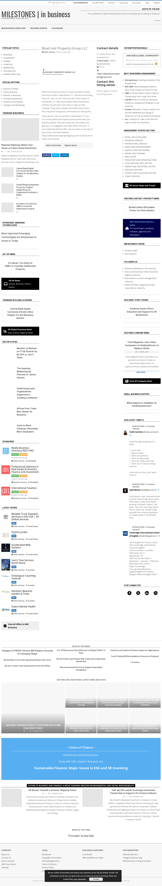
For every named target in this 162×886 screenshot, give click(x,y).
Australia (31, 570)
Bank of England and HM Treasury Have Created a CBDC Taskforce (81, 728)
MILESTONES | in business (35, 13)
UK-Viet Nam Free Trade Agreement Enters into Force (27, 660)
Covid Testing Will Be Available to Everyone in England (135, 656)
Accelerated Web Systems (21, 546)
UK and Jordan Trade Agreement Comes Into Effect (27, 666)
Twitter (55, 155)
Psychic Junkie (19, 532)
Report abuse (71, 145)
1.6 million (135, 662)
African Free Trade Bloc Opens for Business (26, 411)
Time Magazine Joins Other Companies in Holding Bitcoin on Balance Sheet (142, 345)
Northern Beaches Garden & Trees (21, 592)
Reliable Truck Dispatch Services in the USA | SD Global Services (25, 516)
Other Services (49, 52)
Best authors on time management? (141, 278)
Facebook (46, 155)
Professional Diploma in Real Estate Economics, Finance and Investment (25, 469)
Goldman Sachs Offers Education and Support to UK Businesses (142, 311)
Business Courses (20, 482)
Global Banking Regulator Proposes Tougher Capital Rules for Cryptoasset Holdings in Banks (27, 190)
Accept (96, 879)
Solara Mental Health (23, 606)
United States (103, 60)
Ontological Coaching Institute (23, 577)
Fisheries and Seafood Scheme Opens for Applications (134, 650)
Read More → (141, 372)
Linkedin (64, 155)
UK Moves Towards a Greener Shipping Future (52, 790)
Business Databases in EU (136, 268)
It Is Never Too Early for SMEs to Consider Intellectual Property (26, 206)
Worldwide (32, 461)
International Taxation (24, 488)
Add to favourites (53, 145)
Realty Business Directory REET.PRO (22, 449)
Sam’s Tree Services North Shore (22, 561)
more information (80, 879)
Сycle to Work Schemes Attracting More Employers (27, 428)
